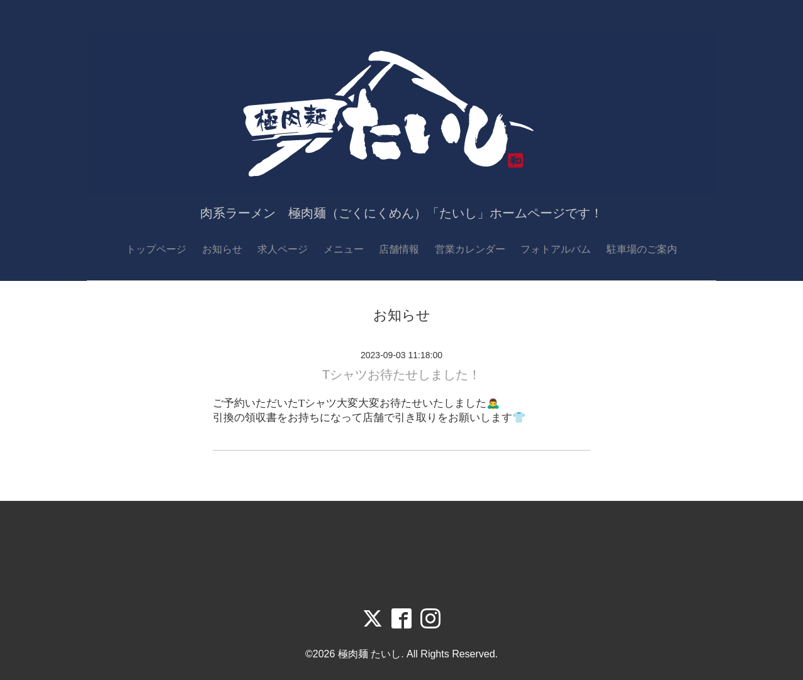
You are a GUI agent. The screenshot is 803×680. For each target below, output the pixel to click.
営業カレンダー (470, 249)
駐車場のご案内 (642, 249)
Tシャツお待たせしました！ (401, 374)
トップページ (156, 249)
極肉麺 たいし (369, 654)
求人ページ (282, 249)
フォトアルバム (555, 249)
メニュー (343, 249)
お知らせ (222, 249)
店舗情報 (399, 249)
